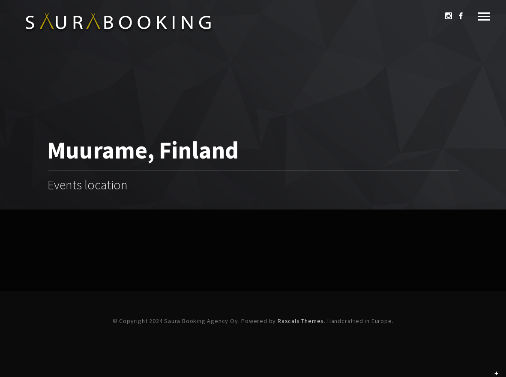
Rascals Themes (301, 321)
